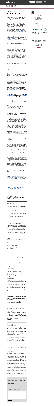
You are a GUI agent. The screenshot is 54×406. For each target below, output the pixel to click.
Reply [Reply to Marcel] (9, 305)
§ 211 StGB (20, 30)
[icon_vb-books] (15, 5)
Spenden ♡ (39, 47)
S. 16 (9, 69)
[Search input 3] (31, 2)
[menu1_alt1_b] (10, 5)
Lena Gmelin (36, 11)
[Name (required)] (17, 391)
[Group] (11, 1)
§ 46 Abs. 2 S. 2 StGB (17, 169)
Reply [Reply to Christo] (9, 276)
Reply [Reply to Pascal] (9, 375)
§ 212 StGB (15, 30)
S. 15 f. (10, 61)
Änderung (13, 169)
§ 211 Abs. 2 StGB (21, 31)
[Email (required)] (17, 393)
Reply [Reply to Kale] (9, 266)
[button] (26, 101)
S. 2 (19, 75)
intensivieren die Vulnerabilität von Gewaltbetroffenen (13, 177)
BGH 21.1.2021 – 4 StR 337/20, (12, 38)
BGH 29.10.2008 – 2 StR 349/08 (12, 187)
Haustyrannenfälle (37, 18)
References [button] (9, 185)
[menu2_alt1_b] (12, 5)
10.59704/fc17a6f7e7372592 (10, 198)
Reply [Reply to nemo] (9, 349)
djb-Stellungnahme (14, 89)
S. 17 (10, 74)
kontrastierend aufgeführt (10, 90)
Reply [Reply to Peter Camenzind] (9, 208)
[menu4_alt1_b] (7, 5)
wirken (22, 155)
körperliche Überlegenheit (38, 19)
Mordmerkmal (40, 18)
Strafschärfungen (16, 155)
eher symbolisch (20, 155)
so (20, 166)
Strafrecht (44, 18)
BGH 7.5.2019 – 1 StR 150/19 (16, 188)
